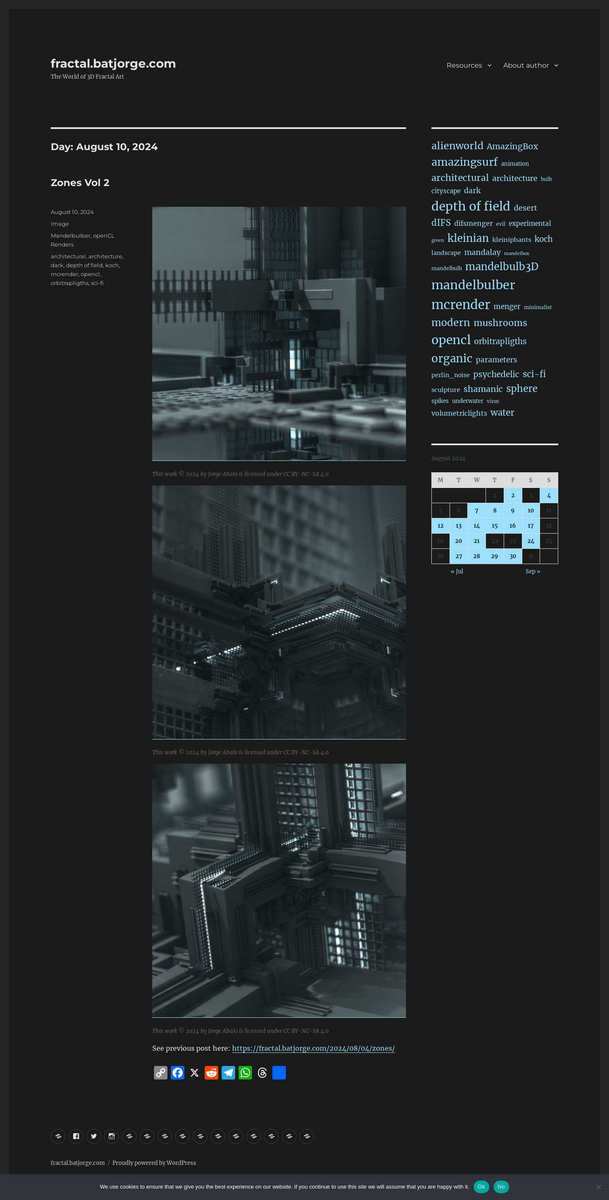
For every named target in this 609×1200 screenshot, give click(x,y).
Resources (464, 65)
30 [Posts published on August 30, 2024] (513, 556)
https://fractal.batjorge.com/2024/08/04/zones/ (313, 1048)
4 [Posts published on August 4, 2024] (549, 495)
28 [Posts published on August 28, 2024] (476, 556)
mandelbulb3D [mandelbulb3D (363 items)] (501, 266)
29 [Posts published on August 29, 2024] (494, 556)
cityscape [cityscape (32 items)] (446, 191)
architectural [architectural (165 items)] (460, 178)
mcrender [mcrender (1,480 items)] (460, 304)
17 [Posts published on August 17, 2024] (531, 525)
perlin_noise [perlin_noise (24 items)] (450, 375)
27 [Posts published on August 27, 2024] (458, 556)
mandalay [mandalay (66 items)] (482, 252)
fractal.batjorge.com (113, 63)
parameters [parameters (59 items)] (496, 359)
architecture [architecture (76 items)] (515, 178)
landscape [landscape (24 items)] (446, 253)
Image (60, 223)
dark (57, 265)
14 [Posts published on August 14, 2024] (477, 525)
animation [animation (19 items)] (515, 163)
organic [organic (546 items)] (451, 358)
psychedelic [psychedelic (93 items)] (496, 374)
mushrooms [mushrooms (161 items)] (500, 323)
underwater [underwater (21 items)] (467, 401)
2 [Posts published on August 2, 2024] (513, 495)
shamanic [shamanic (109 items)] (483, 389)
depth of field (84, 265)
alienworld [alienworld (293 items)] (457, 146)
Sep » (533, 571)
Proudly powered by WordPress (154, 1163)
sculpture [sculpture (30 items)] (445, 390)
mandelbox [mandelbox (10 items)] (516, 253)
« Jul (457, 571)
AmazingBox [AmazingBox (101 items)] (512, 146)
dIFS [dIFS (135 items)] (441, 222)
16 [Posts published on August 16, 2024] (513, 525)
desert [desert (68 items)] (525, 208)
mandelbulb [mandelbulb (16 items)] (446, 268)
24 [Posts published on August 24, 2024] (531, 541)
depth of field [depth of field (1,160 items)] (470, 206)
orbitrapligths (69, 282)
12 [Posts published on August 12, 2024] (441, 525)
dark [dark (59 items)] (472, 190)
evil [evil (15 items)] (500, 224)
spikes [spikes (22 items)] (440, 401)
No (501, 1187)
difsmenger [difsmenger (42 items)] (473, 223)
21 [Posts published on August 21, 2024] (477, 541)
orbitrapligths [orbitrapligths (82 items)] (500, 341)
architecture (105, 256)
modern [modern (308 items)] (450, 322)
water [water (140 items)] (502, 412)
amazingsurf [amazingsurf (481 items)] (464, 162)
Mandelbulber (71, 235)
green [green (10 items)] (437, 240)
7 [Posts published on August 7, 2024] (476, 510)
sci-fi (97, 282)
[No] (598, 1187)
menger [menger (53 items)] (507, 306)
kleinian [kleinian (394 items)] (468, 238)
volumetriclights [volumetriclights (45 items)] (459, 413)
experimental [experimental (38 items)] (530, 223)
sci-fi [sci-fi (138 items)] (534, 374)
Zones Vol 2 (80, 183)
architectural (68, 256)
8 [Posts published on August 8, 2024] (495, 510)
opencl (90, 274)
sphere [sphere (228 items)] (522, 389)
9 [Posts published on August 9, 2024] (513, 510)
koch (112, 265)
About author (526, 65)
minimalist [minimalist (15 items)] (538, 307)
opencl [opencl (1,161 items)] (451, 340)
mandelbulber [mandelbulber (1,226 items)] (473, 285)
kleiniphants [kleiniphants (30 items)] (511, 240)
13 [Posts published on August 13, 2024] (458, 525)
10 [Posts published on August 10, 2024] (531, 510)
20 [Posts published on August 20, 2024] (458, 541)
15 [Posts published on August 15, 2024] (495, 525)
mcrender (64, 274)
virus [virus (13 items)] (493, 401)
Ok (481, 1187)
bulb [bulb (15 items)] (546, 179)
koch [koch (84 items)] (544, 239)
